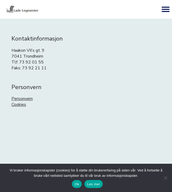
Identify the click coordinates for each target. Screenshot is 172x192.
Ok (77, 184)
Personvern (22, 99)
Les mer (93, 184)
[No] (165, 178)
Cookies (18, 104)
